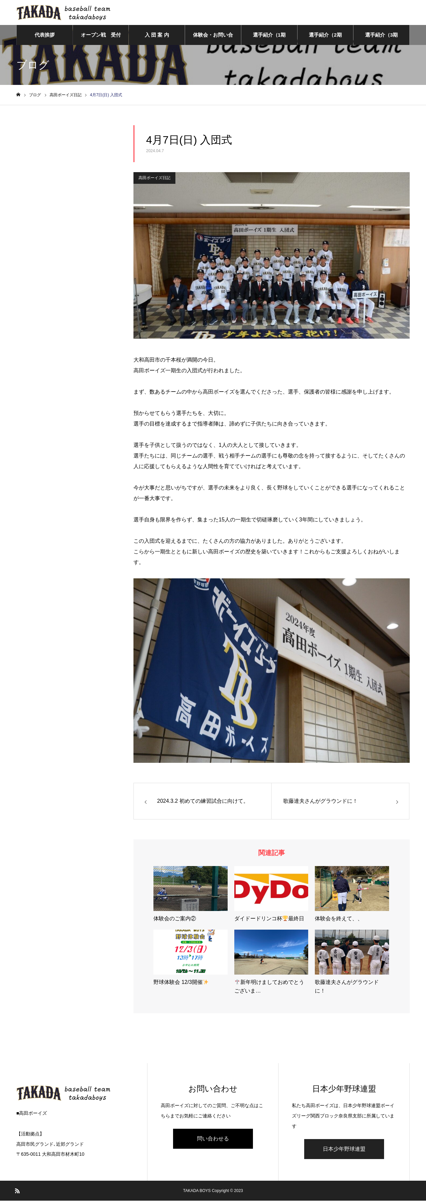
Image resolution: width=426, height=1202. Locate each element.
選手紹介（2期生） (325, 40)
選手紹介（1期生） (269, 40)
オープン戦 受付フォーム (101, 40)
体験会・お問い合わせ (213, 40)
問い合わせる (213, 1140)
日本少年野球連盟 (344, 1150)
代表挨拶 (45, 36)
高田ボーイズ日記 (154, 179)
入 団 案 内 (157, 36)
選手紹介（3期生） (381, 40)
